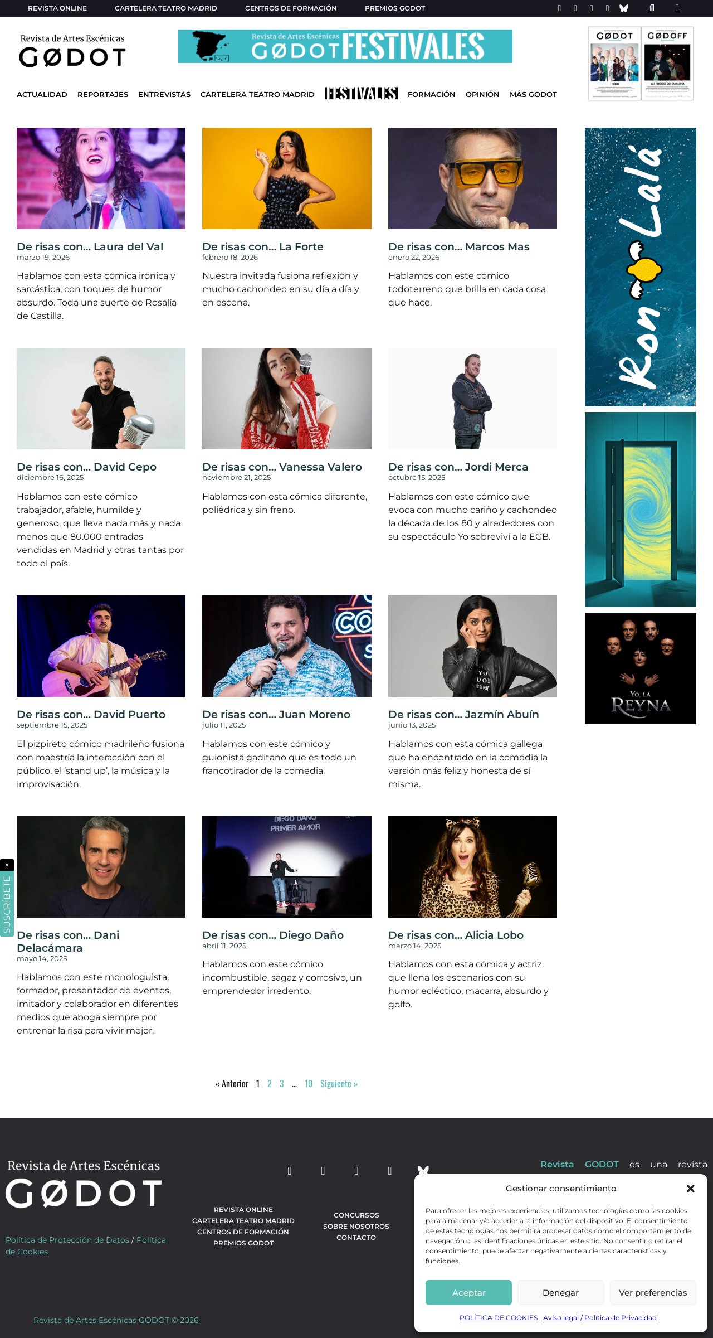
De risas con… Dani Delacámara (68, 941)
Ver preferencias (653, 1292)
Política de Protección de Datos (67, 1240)
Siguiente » (339, 1083)
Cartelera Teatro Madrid (258, 94)
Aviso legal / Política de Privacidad (600, 1317)
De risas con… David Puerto (91, 714)
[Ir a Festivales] (361, 95)
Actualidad (42, 94)
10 (308, 1083)
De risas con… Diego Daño (273, 935)
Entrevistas (164, 94)
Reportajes (102, 94)
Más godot (533, 94)
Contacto (356, 1237)
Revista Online (57, 8)
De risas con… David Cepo (87, 466)
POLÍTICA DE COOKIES (499, 1317)
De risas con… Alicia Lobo (456, 935)
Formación (432, 94)
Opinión (483, 94)
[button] (690, 1188)
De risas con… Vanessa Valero (282, 466)
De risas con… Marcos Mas (459, 246)
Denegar (561, 1292)
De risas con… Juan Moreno (276, 714)
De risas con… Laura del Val (90, 246)
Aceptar (469, 1292)
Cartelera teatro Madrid (166, 8)
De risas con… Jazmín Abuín (463, 714)
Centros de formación (291, 8)
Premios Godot (395, 8)
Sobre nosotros (356, 1226)
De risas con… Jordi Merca (458, 466)
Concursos (356, 1215)
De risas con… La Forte (263, 246)
